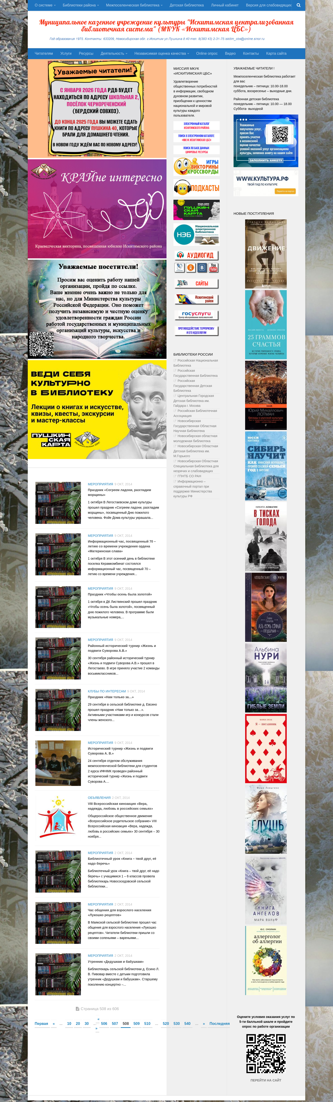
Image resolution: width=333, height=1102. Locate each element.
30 (87, 1030)
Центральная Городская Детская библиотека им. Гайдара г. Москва (193, 402)
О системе (43, 6)
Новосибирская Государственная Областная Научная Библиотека (194, 427)
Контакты (247, 55)
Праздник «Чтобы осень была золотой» (120, 596)
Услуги (65, 55)
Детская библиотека (186, 6)
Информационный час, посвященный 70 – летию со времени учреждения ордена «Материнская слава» (122, 548)
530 (177, 1030)
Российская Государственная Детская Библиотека (192, 387)
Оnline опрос (205, 55)
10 (69, 1030)
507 (115, 1030)
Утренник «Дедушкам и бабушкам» (116, 967)
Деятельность (110, 55)
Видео (227, 55)
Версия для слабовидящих (267, 6)
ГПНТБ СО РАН (189, 477)
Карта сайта (272, 55)
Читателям (43, 55)
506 (104, 1030)
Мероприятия (100, 485)
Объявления (99, 802)
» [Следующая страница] (204, 1030)
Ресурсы (84, 55)
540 (187, 1030)
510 (147, 1030)
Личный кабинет (224, 6)
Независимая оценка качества (158, 55)
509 (136, 1030)
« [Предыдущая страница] (54, 1030)
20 (78, 1030)
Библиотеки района (79, 6)
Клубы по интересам (107, 694)
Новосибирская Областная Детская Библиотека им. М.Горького (195, 452)
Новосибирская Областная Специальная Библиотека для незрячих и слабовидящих (196, 467)
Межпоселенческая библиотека (132, 6)
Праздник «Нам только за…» (111, 700)
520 (166, 1030)
